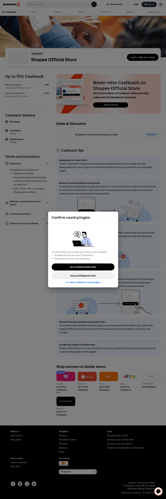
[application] (158, 491)
